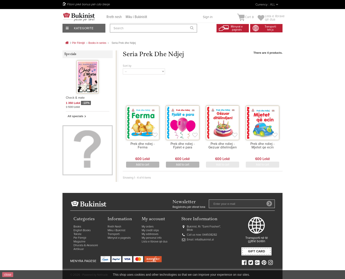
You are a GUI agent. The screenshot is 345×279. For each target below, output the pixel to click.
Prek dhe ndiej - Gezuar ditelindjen (222, 145)
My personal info (151, 238)
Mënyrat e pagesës (119, 238)
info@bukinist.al (204, 239)
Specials (70, 54)
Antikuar (78, 249)
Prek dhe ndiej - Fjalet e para (183, 145)
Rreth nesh (114, 17)
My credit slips (150, 230)
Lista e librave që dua (154, 241)
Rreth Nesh (114, 226)
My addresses (150, 234)
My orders (148, 226)
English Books (82, 230)
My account (153, 219)
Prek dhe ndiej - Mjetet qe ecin (262, 145)
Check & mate (75, 97)
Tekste (77, 234)
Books (77, 226)
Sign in (208, 17)
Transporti (114, 234)
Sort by (127, 66)
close (7, 274)
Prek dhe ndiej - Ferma (142, 145)
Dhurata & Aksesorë (85, 245)
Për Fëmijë (79, 238)
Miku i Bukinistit (136, 17)
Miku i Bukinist (116, 230)
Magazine (79, 241)
